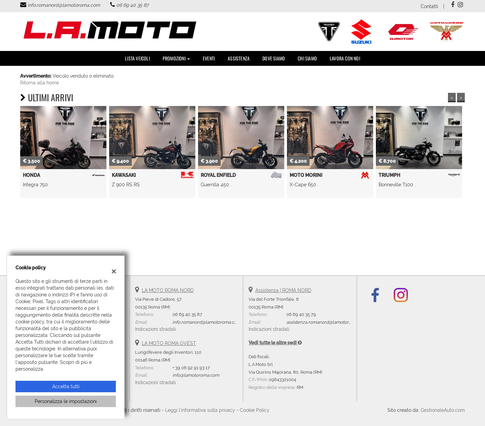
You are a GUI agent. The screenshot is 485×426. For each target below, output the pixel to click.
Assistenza (239, 58)
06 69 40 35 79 (301, 314)
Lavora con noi (345, 58)
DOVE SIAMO (273, 58)
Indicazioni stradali (155, 329)
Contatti (429, 6)
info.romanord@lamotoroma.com (64, 5)
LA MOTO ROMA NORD (168, 290)
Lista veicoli (137, 58)
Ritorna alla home (39, 82)
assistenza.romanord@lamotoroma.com (327, 322)
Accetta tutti (65, 386)
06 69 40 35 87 (132, 5)
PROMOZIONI (176, 58)
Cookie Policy (254, 410)
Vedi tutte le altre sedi (275, 342)
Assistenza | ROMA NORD (283, 290)
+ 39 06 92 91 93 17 (191, 367)
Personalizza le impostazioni (66, 401)
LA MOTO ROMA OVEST (169, 343)
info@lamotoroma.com (195, 375)
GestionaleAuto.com (443, 410)
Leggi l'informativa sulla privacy (200, 410)
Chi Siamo (307, 58)
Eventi (209, 58)
